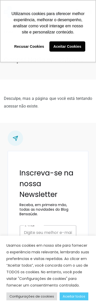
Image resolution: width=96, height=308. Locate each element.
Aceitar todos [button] (74, 296)
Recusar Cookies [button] (29, 46)
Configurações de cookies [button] (31, 296)
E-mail (36, 228)
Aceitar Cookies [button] (67, 46)
